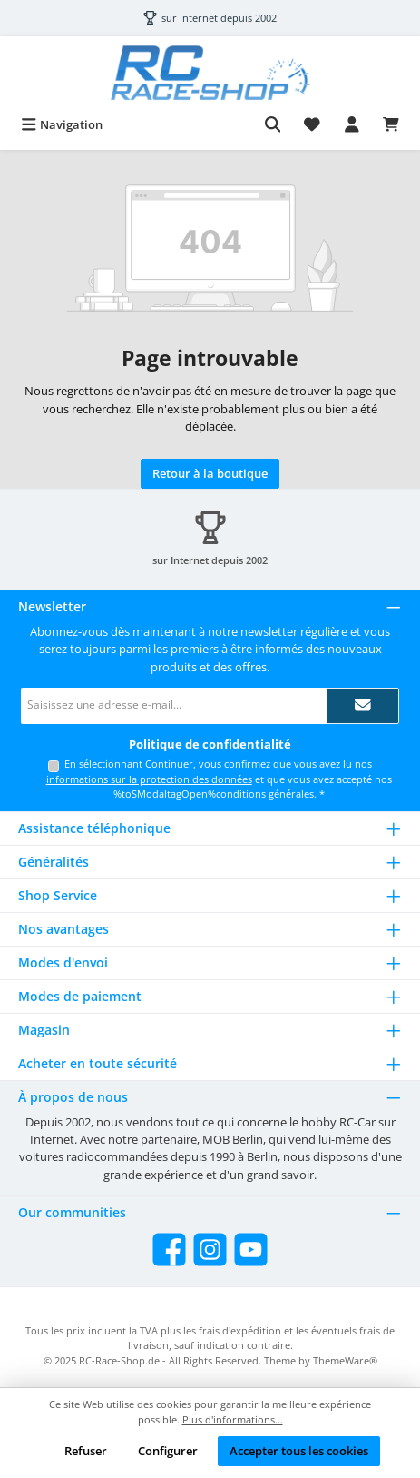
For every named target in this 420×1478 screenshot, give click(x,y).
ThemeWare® (345, 1360)
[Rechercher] (273, 125)
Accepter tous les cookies (299, 1451)
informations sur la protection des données (149, 779)
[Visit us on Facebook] (169, 1249)
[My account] (352, 125)
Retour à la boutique (210, 473)
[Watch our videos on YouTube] (250, 1249)
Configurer (168, 1451)
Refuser (85, 1451)
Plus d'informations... (232, 1419)
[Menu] (61, 125)
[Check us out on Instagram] (210, 1249)
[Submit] (363, 706)
